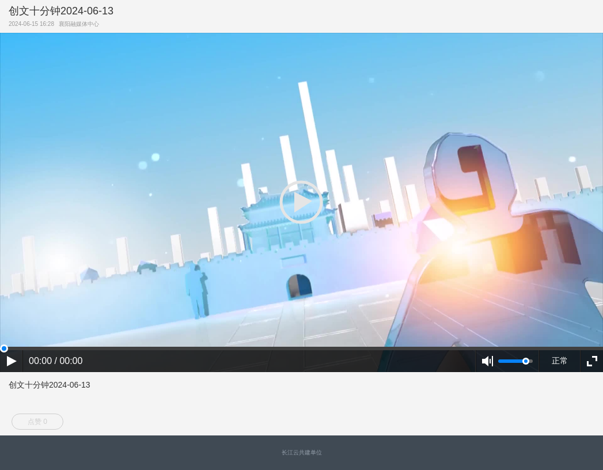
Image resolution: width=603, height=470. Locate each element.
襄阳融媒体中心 (81, 24)
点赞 (37, 422)
